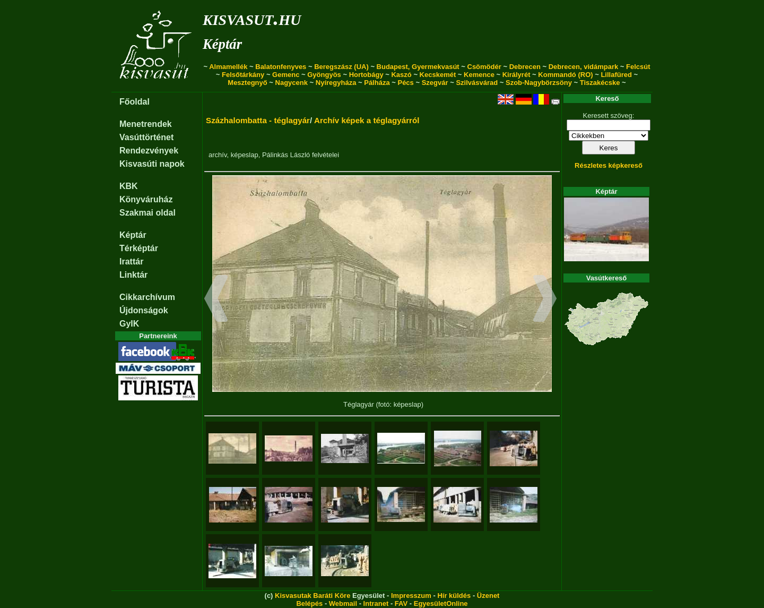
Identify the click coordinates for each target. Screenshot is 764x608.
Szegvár (435, 83)
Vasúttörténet (146, 137)
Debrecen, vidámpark (584, 67)
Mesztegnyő (247, 83)
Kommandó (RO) (565, 75)
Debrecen (525, 67)
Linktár (133, 274)
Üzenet (488, 596)
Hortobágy (366, 75)
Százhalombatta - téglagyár (258, 120)
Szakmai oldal (147, 212)
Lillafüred (616, 75)
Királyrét (516, 75)
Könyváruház (145, 199)
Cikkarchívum (147, 297)
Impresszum (411, 596)
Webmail (343, 603)
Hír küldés (454, 596)
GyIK (129, 323)
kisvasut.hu (252, 18)
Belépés (309, 603)
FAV (401, 603)
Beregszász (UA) (341, 67)
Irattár (131, 261)
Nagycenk (291, 83)
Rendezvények (148, 150)
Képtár (222, 44)
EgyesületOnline (441, 603)
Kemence (479, 75)
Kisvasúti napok (152, 163)
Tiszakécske (600, 83)
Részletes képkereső (609, 165)
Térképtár (138, 248)
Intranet (376, 603)
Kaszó (401, 75)
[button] (216, 300)
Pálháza (376, 83)
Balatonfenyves (280, 67)
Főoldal (134, 101)
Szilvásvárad (477, 83)
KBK (128, 186)
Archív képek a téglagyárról (367, 120)
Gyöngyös (324, 75)
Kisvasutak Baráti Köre (312, 596)
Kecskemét (438, 75)
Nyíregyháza (336, 83)
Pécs (405, 83)
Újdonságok (143, 310)
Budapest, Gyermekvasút (418, 67)
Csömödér (484, 67)
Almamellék (228, 67)
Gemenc (285, 75)
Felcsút (638, 67)
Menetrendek (145, 124)
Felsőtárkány (243, 75)
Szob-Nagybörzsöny (539, 83)
